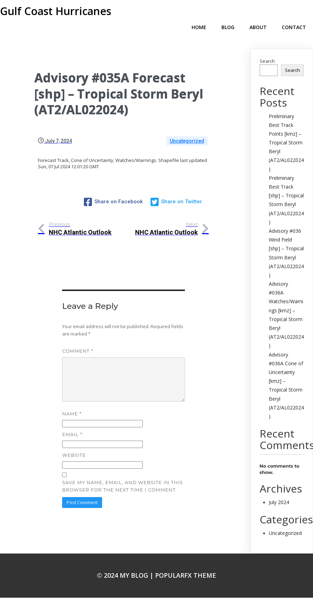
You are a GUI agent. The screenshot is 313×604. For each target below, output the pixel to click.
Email (72, 422)
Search (267, 50)
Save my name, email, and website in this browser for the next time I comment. (122, 473)
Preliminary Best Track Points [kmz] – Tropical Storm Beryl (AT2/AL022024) (286, 131)
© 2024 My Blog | (126, 564)
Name (71, 401)
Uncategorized (187, 130)
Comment (77, 338)
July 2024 (279, 491)
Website (74, 443)
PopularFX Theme (185, 564)
